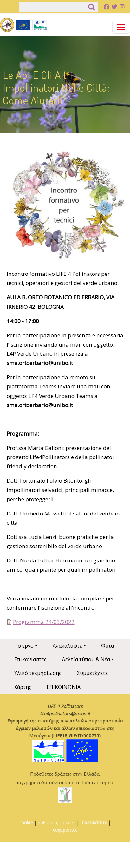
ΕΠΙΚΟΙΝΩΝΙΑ (64, 686)
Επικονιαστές (30, 659)
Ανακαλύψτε (67, 645)
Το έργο (24, 645)
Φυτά (107, 645)
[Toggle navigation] (121, 27)
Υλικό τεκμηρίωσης (38, 673)
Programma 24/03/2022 (44, 621)
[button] (65, 207)
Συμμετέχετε (92, 673)
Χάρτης (22, 686)
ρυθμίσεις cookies (56, 822)
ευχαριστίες (65, 830)
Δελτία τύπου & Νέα (86, 659)
